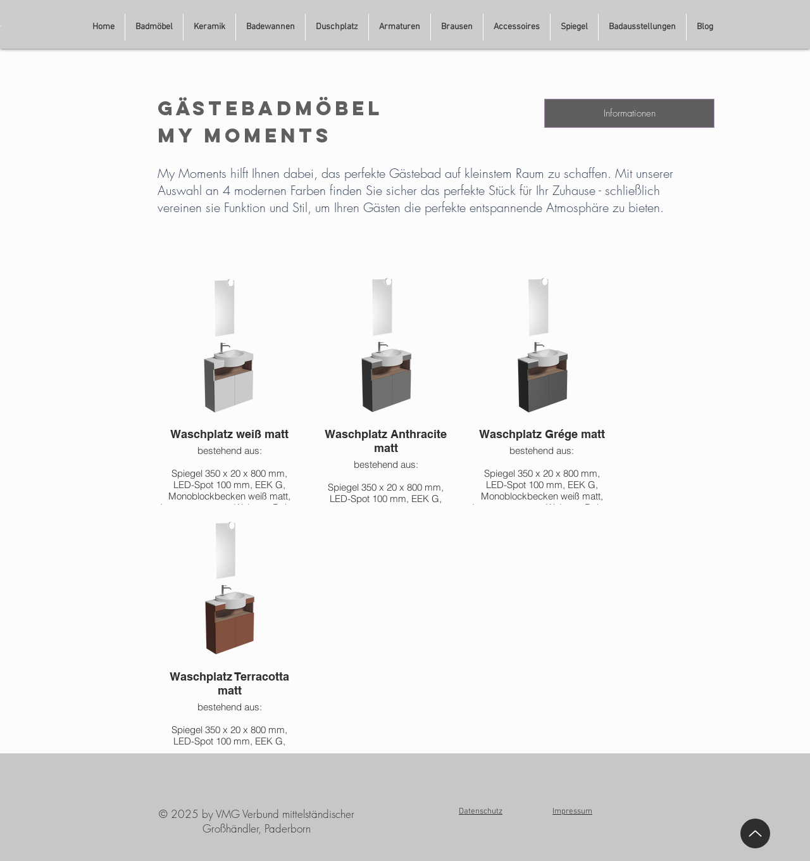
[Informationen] (629, 113)
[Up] (755, 833)
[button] (642, 27)
